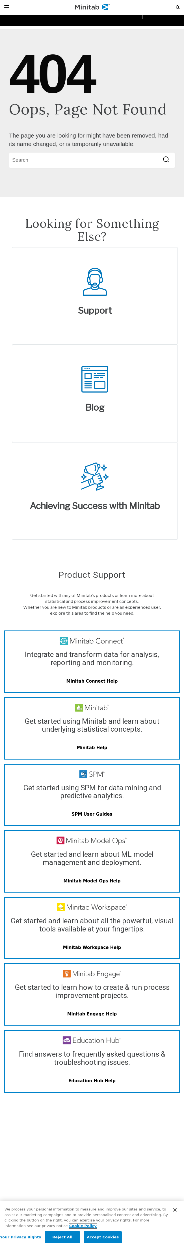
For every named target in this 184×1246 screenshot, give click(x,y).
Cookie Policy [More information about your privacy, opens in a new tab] (83, 1226)
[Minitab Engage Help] (92, 1014)
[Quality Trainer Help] (92, 1081)
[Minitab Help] (92, 748)
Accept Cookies (103, 1237)
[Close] (175, 1210)
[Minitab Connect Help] (92, 681)
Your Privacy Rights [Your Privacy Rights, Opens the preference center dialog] (20, 1237)
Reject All (62, 1237)
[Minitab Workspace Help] (92, 947)
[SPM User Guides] (92, 814)
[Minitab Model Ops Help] (92, 881)
